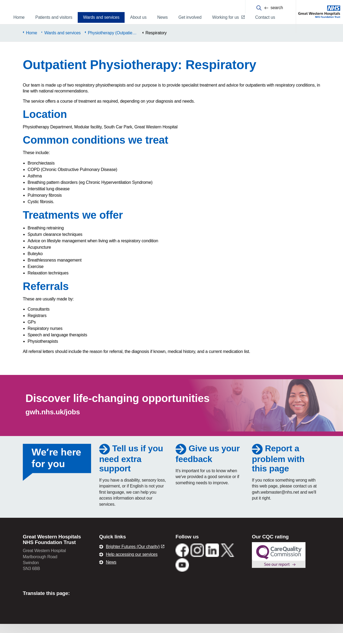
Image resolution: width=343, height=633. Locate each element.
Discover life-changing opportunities (117, 407)
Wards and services (101, 17)
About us (138, 17)
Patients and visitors (53, 17)
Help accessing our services (132, 563)
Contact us (265, 17)
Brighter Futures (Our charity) (135, 555)
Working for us (228, 17)
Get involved (190, 17)
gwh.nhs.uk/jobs (52, 421)
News (162, 17)
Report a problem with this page (278, 467)
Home (19, 17)
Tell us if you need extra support (131, 467)
